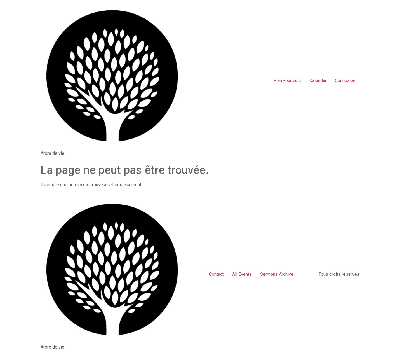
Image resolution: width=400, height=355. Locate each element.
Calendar (317, 80)
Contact (216, 274)
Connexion (345, 80)
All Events (242, 274)
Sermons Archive (276, 274)
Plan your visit (287, 80)
